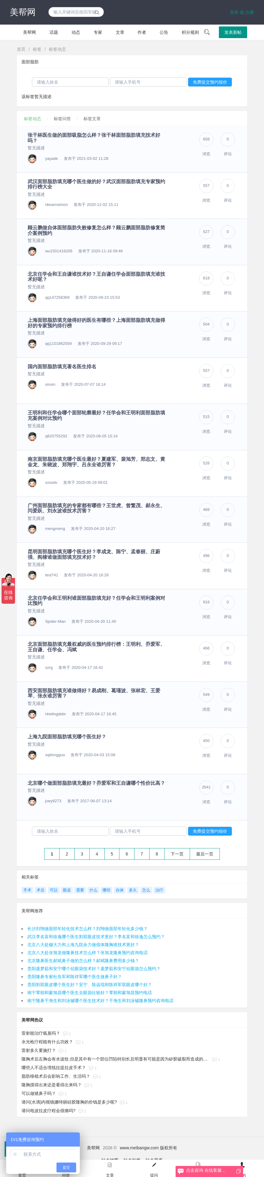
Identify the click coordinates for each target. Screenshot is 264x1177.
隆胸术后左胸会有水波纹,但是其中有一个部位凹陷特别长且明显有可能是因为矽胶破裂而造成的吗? (115, 1059)
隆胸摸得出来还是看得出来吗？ (51, 1084)
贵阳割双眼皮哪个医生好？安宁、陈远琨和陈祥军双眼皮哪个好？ (89, 984)
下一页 (177, 853)
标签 (37, 49)
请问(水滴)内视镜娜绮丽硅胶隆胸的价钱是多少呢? (69, 1102)
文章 (120, 32)
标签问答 (62, 118)
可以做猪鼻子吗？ (38, 1093)
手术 (27, 890)
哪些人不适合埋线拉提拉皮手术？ (53, 1067)
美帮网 (23, 12)
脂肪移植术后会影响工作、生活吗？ (55, 1076)
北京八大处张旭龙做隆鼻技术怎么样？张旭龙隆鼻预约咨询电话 (87, 952)
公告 (164, 32)
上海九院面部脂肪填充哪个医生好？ (67, 736)
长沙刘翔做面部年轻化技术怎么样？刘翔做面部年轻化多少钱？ (87, 928)
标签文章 (92, 118)
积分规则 (190, 32)
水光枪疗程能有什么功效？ (47, 1041)
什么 (93, 890)
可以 (54, 890)
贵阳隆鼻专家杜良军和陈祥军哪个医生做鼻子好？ (74, 976)
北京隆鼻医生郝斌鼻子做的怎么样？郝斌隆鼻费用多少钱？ (83, 960)
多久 (133, 890)
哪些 (107, 890)
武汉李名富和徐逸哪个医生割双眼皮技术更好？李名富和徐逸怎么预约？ (96, 936)
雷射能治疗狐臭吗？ (40, 1033)
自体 (120, 890)
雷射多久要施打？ (38, 1050)
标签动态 (57, 49)
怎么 (146, 890)
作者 (142, 32)
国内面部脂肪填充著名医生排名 (62, 366)
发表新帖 (233, 32)
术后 (41, 890)
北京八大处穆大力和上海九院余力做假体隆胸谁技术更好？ (83, 944)
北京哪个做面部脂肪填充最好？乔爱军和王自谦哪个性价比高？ (96, 783)
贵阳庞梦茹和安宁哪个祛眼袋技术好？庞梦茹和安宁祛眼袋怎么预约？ (94, 968)
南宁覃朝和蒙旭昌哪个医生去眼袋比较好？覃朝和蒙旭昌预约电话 (89, 992)
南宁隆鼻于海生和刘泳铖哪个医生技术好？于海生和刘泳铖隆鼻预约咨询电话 (100, 1000)
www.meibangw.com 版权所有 (148, 1147)
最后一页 (204, 853)
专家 (98, 32)
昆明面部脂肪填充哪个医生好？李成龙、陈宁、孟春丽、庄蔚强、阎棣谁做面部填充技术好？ (94, 554)
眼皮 (67, 890)
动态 (76, 32)
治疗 (159, 890)
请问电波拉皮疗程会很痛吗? (48, 1110)
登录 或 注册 (242, 12)
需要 (80, 890)
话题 (53, 32)
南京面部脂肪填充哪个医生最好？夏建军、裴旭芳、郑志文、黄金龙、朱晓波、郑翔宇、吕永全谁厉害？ (96, 461)
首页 (21, 49)
